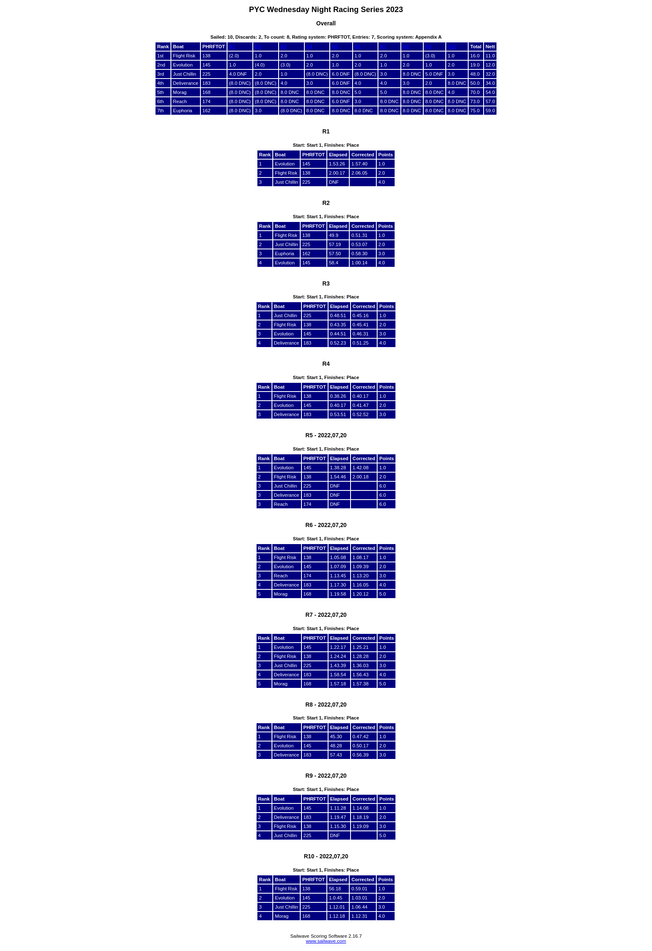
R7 (383, 46)
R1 (232, 46)
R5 (335, 46)
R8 (406, 46)
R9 (428, 46)
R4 (309, 46)
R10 (452, 46)
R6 (358, 46)
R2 (258, 46)
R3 (284, 46)
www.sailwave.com (326, 941)
